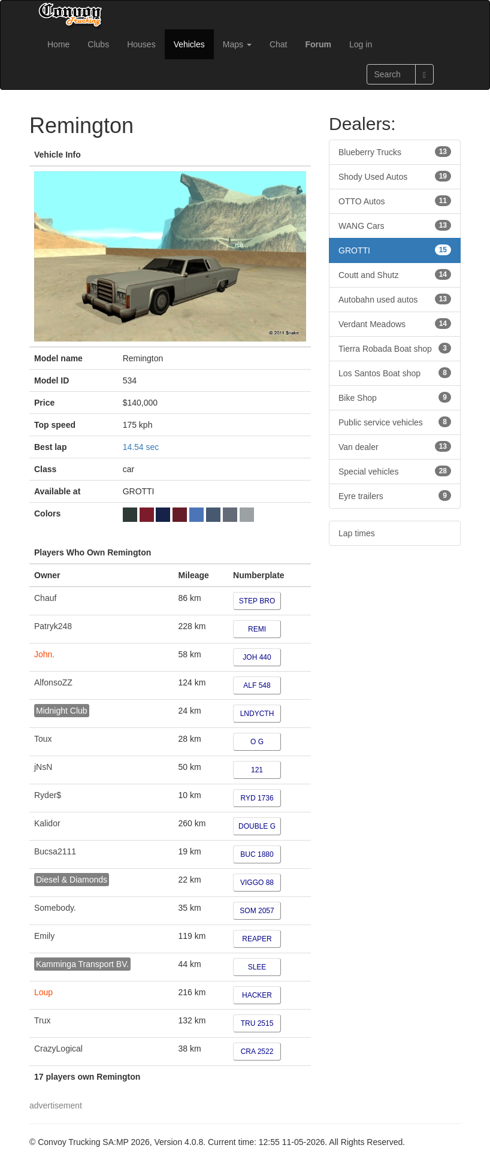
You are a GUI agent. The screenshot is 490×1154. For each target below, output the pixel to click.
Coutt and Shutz (394, 274)
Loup (43, 992)
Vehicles (189, 44)
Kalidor (47, 823)
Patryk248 (53, 626)
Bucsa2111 (55, 851)
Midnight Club (61, 710)
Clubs (98, 44)
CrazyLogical (58, 1048)
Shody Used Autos (394, 176)
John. (44, 654)
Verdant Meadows (394, 323)
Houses (141, 44)
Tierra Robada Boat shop (394, 348)
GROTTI (394, 249)
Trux (42, 1020)
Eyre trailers (394, 495)
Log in (360, 44)
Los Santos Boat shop (394, 372)
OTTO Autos (394, 200)
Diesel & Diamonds (71, 879)
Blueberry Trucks (394, 151)
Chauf (45, 598)
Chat (279, 44)
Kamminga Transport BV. (82, 964)
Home (58, 44)
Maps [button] (237, 44)
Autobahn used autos (394, 299)
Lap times (356, 533)
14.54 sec (141, 447)
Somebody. (55, 908)
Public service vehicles (394, 421)
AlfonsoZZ (53, 682)
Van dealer (394, 446)
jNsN (43, 767)
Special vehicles (394, 471)
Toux (43, 739)
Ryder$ (47, 795)
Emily (44, 936)
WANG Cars (394, 225)
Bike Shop (394, 397)
